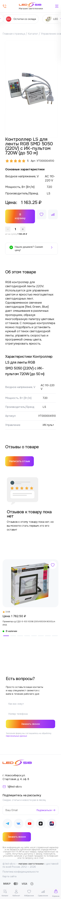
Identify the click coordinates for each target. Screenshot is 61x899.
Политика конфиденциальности (21, 871)
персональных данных (16, 736)
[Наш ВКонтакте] (18, 824)
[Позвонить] (5, 6)
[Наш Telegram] (7, 824)
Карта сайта (9, 876)
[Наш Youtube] (29, 824)
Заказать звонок (30, 723)
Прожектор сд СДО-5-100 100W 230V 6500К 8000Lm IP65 (29, 623)
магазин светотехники (31, 863)
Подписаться (44, 810)
